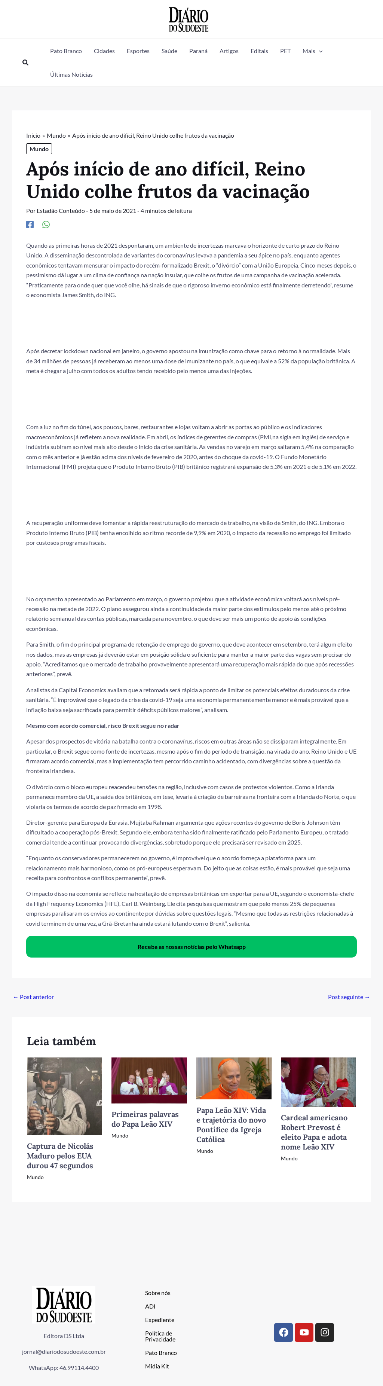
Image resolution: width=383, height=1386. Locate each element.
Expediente (159, 1319)
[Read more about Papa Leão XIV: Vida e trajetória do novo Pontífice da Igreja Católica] (234, 1077)
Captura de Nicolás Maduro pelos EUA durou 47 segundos (60, 1155)
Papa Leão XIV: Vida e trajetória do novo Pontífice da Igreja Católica (231, 1124)
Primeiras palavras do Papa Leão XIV (145, 1119)
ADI (150, 1306)
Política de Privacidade (160, 1336)
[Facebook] (30, 224)
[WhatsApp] (46, 224)
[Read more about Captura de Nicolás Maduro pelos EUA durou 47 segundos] (64, 1095)
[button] (25, 62)
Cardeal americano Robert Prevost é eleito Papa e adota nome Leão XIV (314, 1132)
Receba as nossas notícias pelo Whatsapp (192, 946)
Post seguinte (349, 996)
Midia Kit (157, 1366)
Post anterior (33, 996)
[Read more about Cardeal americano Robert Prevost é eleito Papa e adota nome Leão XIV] (318, 1081)
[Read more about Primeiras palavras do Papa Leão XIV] (149, 1079)
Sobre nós (158, 1292)
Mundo (39, 148)
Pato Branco (161, 1352)
